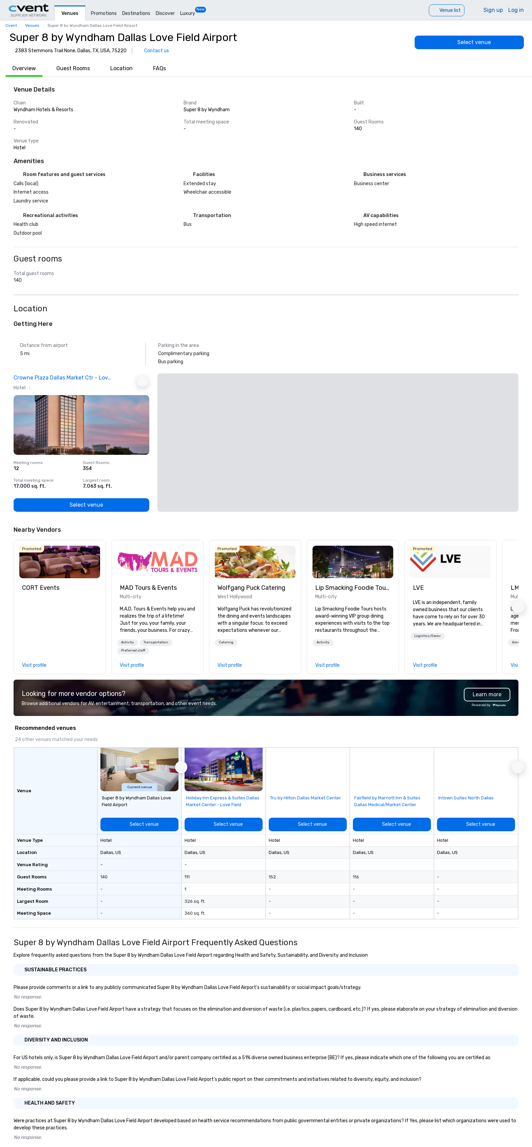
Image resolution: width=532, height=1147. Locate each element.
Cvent (11, 25)
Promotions (104, 13)
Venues (69, 13)
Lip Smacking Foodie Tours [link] (353, 587)
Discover (165, 13)
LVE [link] (418, 587)
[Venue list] (446, 10)
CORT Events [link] (40, 587)
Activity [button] (127, 642)
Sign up (493, 10)
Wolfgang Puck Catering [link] (251, 587)
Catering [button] (226, 642)
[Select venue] (469, 42)
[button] (127, 642)
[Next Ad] (142, 381)
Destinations (136, 13)
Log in (516, 10)
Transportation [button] (156, 642)
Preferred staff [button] (133, 650)
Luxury (187, 13)
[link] (59, 562)
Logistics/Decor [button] (427, 636)
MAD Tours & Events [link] (148, 587)
